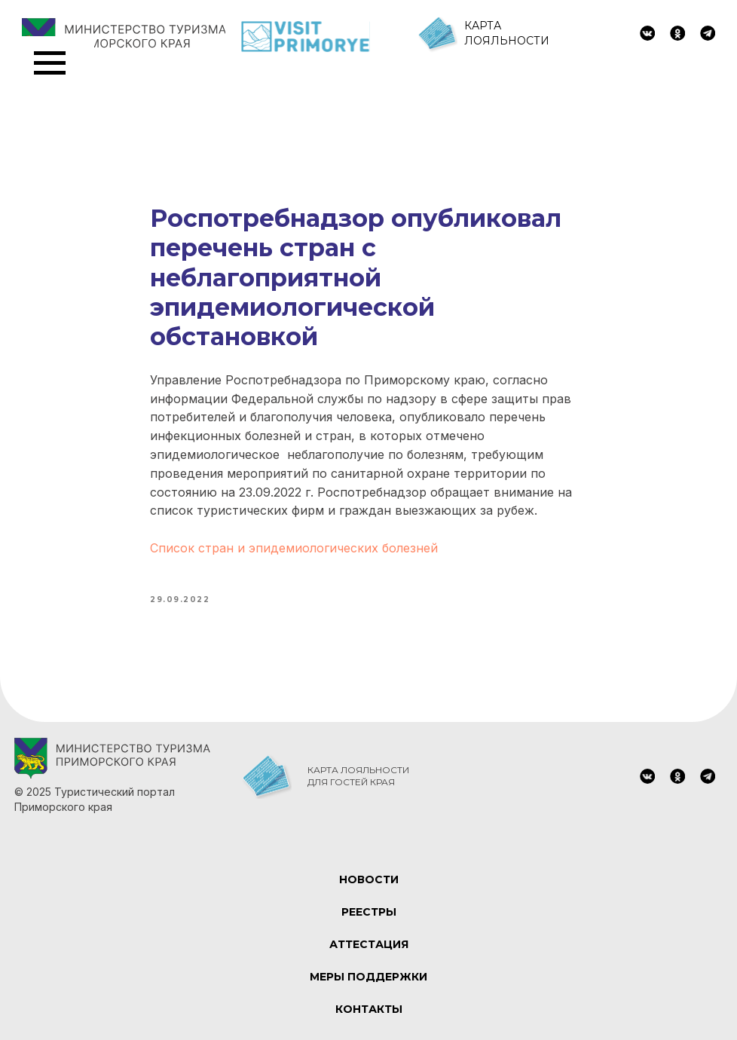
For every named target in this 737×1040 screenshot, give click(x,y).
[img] (647, 33)
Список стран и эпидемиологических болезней (294, 547)
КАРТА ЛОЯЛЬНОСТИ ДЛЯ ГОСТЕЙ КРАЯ (358, 776)
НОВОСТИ (369, 879)
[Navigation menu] (50, 63)
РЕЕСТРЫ (368, 912)
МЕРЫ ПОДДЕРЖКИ (368, 976)
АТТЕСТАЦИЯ (368, 944)
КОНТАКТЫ (368, 1009)
